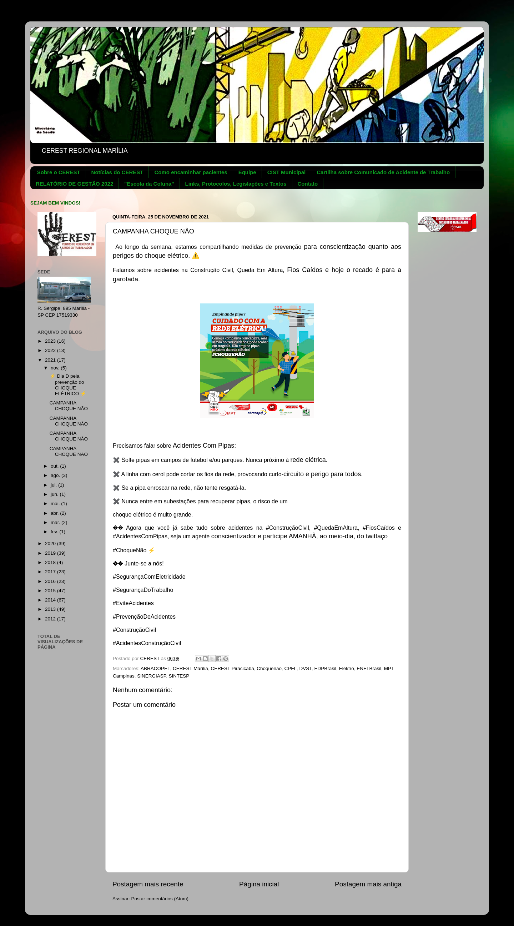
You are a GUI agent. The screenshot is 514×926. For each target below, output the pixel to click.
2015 (51, 590)
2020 (51, 543)
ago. (56, 475)
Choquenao (269, 668)
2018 (51, 562)
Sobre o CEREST (58, 172)
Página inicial (259, 884)
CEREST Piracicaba (232, 668)
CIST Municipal (286, 172)
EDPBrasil (325, 668)
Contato (308, 184)
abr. (55, 513)
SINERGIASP (151, 676)
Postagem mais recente (147, 884)
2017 (51, 571)
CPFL (290, 668)
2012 (51, 618)
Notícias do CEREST (117, 172)
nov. (56, 368)
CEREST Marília (190, 668)
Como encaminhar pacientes (190, 172)
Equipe (247, 172)
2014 (51, 600)
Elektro (346, 668)
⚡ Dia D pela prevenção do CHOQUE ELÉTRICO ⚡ (68, 384)
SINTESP (179, 676)
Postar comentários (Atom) (160, 898)
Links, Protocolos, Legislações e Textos (236, 184)
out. (55, 466)
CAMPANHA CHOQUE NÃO (69, 405)
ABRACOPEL (155, 668)
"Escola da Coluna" (149, 184)
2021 (51, 360)
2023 (51, 341)
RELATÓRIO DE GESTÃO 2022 (74, 184)
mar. (56, 522)
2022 (51, 350)
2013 (51, 609)
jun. (55, 494)
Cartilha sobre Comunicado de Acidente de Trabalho (383, 172)
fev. (55, 531)
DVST (305, 668)
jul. (54, 485)
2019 (51, 553)
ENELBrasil (369, 668)
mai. (56, 503)
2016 (51, 581)
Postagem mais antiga (368, 884)
